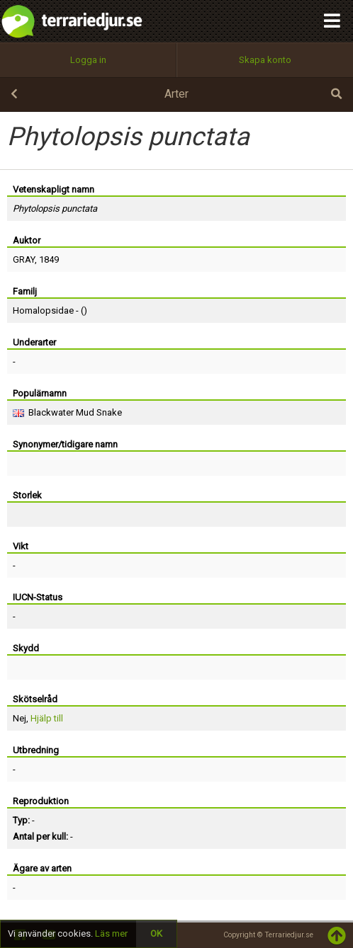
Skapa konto (265, 60)
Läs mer (111, 933)
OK (156, 933)
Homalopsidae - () (50, 310)
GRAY (24, 259)
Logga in (88, 60)
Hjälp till (46, 718)
